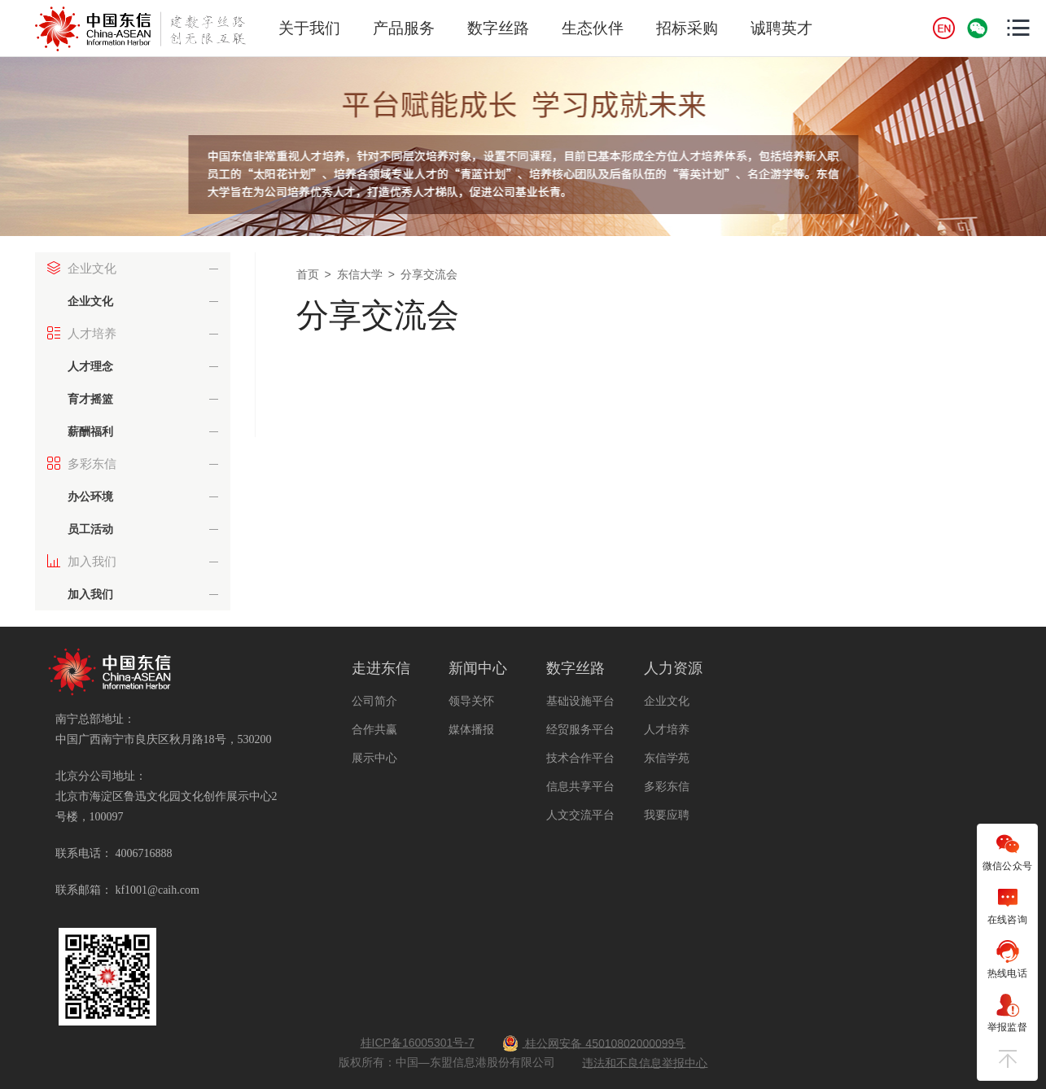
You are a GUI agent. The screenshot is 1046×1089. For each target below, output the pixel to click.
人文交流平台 (580, 814)
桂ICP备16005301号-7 (418, 1042)
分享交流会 (428, 274)
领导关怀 (471, 700)
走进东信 (381, 668)
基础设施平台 (580, 700)
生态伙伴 (593, 28)
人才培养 (666, 729)
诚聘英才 (781, 28)
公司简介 (374, 700)
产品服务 (404, 28)
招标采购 (687, 28)
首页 (307, 274)
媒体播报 (471, 729)
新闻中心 (478, 668)
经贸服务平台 (580, 729)
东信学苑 (666, 757)
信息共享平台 (580, 786)
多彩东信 (666, 786)
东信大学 (360, 274)
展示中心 (374, 757)
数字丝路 (498, 28)
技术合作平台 (580, 757)
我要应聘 (666, 814)
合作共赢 (374, 729)
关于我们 (309, 28)
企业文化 (666, 700)
